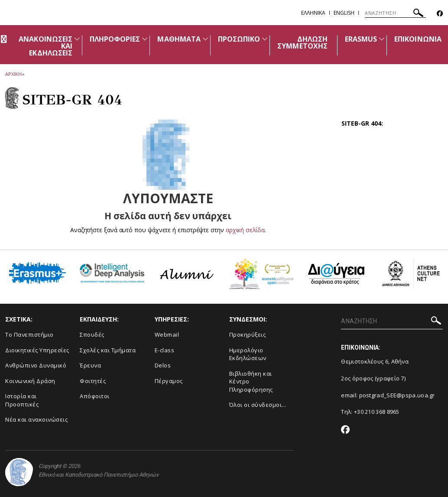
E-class (165, 350)
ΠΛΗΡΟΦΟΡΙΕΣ (115, 39)
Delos (163, 365)
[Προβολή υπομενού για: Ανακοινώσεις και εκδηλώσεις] (77, 39)
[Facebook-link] (440, 13)
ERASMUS (361, 39)
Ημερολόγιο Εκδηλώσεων (247, 354)
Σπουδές (92, 334)
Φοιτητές (93, 381)
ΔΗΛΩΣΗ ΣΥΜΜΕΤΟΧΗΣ (302, 42)
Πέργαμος (169, 381)
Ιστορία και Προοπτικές (22, 400)
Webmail (167, 334)
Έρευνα (90, 365)
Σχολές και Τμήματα (108, 350)
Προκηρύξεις (247, 334)
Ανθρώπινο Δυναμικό (35, 365)
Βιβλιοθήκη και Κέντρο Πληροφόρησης (251, 381)
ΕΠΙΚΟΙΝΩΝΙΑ (418, 39)
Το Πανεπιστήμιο (29, 334)
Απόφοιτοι (95, 396)
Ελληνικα (313, 12)
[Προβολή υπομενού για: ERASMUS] (381, 39)
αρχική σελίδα (245, 230)
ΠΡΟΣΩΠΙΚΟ (239, 39)
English (344, 12)
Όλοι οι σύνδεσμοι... (257, 405)
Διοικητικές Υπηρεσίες (37, 350)
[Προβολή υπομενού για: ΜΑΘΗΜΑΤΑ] (205, 39)
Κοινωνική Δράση (30, 381)
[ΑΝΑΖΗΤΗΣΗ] (395, 13)
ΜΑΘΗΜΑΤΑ (178, 39)
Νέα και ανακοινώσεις (36, 419)
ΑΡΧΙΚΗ (13, 74)
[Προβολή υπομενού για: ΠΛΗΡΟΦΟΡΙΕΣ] (144, 39)
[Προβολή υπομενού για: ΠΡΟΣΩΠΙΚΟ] (264, 39)
